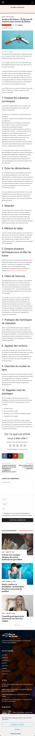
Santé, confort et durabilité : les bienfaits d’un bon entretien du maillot (13, 587)
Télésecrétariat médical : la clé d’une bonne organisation (25, 467)
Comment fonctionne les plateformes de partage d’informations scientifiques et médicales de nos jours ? (9, 469)
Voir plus (17, 625)
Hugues (20, 25)
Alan (3, 552)
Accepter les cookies (17, 724)
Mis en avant (10, 17)
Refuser (17, 729)
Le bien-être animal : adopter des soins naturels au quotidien (12, 557)
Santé (3, 17)
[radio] (10, 446)
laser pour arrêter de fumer (18, 270)
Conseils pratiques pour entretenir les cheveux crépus (13, 618)
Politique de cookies (16, 733)
